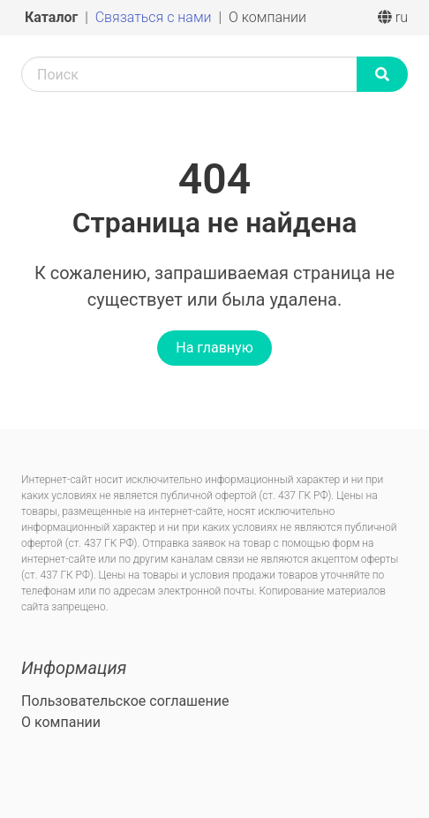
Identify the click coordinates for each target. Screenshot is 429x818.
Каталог (53, 17)
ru (393, 17)
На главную (214, 347)
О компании (267, 17)
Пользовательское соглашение (125, 701)
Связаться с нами (155, 17)
